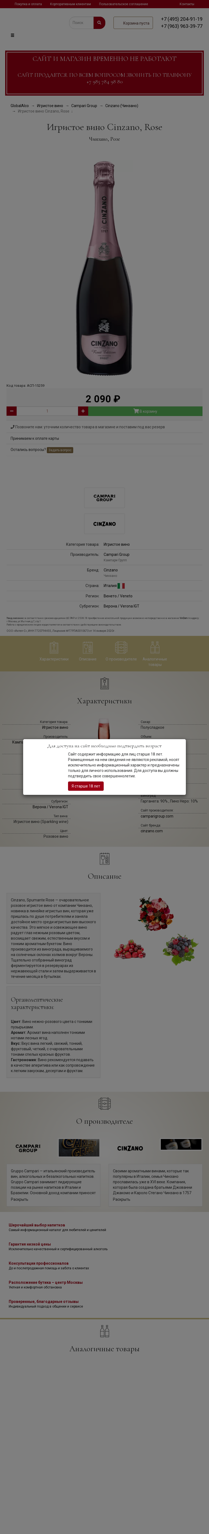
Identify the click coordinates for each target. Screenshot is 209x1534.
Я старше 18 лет (86, 786)
